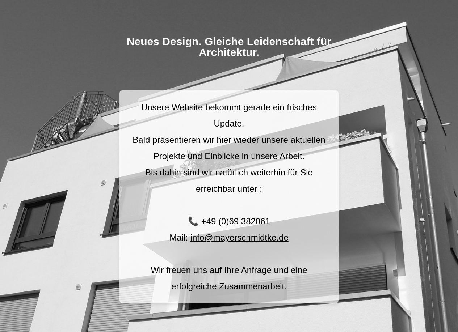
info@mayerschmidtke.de (239, 237)
